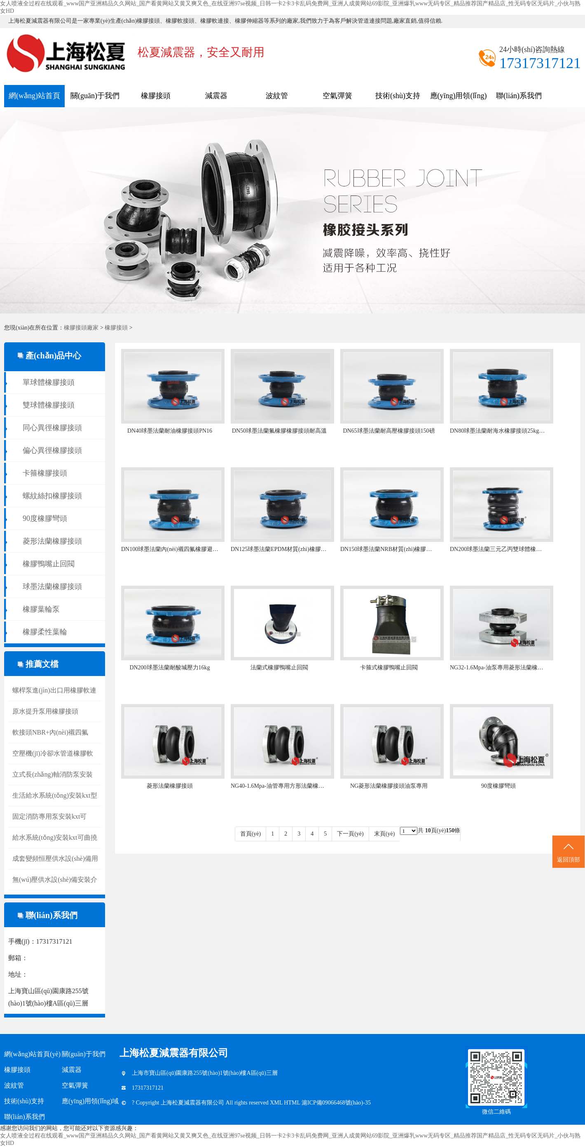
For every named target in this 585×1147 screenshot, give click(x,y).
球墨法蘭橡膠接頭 (52, 586)
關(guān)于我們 (94, 96)
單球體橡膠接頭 (49, 382)
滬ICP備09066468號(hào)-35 (336, 1103)
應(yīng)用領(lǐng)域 (458, 99)
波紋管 (277, 96)
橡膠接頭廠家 (81, 328)
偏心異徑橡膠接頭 (52, 450)
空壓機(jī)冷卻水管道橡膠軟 (52, 753)
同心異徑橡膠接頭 (52, 428)
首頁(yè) (250, 834)
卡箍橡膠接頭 (45, 473)
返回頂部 (568, 852)
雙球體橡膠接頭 (49, 405)
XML (277, 1103)
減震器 (216, 96)
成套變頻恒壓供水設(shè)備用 (55, 858)
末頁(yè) (384, 834)
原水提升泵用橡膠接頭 (45, 711)
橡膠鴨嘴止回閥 (49, 564)
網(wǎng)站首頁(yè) (34, 99)
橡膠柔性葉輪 (45, 632)
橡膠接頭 (156, 96)
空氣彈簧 (337, 96)
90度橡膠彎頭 (45, 518)
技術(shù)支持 (397, 96)
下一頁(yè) (350, 834)
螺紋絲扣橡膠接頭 (52, 496)
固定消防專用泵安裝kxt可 (49, 816)
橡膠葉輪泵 (41, 609)
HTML (293, 1103)
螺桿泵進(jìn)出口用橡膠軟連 (54, 690)
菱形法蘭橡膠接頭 (52, 541)
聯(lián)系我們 (519, 96)
